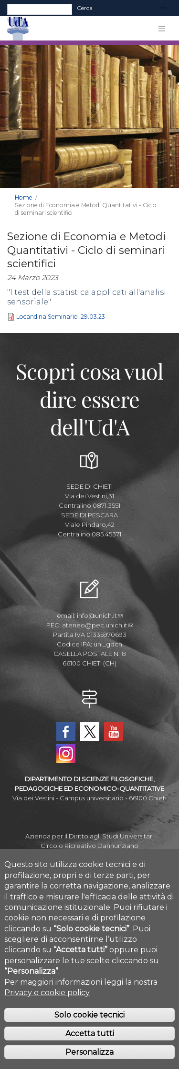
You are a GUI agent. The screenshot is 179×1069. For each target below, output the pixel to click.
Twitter (90, 732)
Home (23, 197)
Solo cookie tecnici (89, 1027)
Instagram (66, 754)
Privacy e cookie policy (47, 1005)
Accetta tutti (89, 1046)
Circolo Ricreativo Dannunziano (89, 845)
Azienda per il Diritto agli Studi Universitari (89, 836)
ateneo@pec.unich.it (97, 625)
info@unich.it (100, 615)
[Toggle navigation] (163, 8)
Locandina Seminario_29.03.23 (60, 317)
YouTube (114, 732)
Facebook (66, 732)
